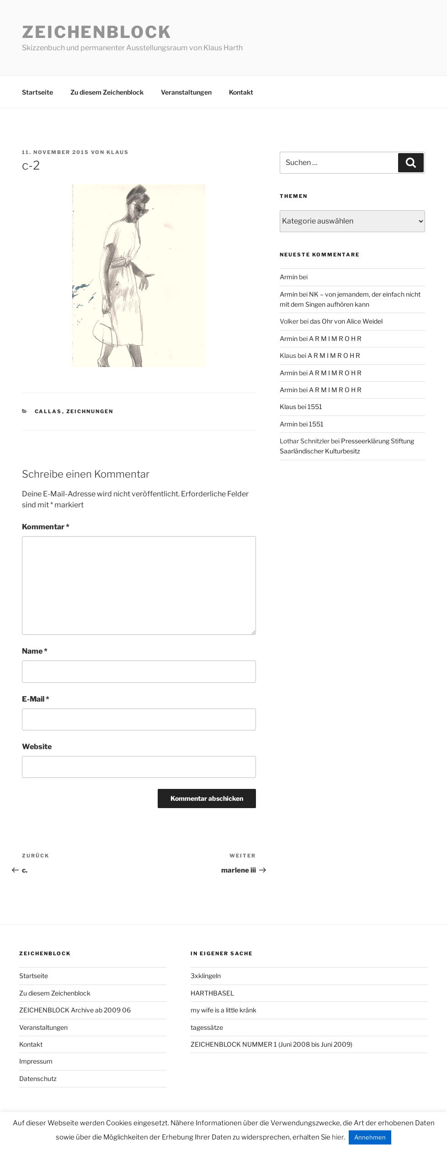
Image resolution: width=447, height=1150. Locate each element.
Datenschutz (38, 1078)
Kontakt (241, 92)
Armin (289, 277)
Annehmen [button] (370, 1137)
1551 (315, 406)
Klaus (117, 152)
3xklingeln (206, 976)
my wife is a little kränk (223, 1010)
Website (37, 746)
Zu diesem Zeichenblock (107, 92)
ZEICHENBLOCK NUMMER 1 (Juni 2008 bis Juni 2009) (271, 1044)
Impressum (36, 1061)
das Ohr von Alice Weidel (346, 321)
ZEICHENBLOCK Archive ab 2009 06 (75, 1010)
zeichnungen (90, 411)
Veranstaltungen (186, 92)
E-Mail (35, 699)
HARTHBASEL (212, 993)
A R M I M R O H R (335, 338)
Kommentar (45, 526)
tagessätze (207, 1027)
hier (338, 1137)
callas (48, 411)
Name (35, 651)
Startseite (37, 92)
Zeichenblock (97, 32)
